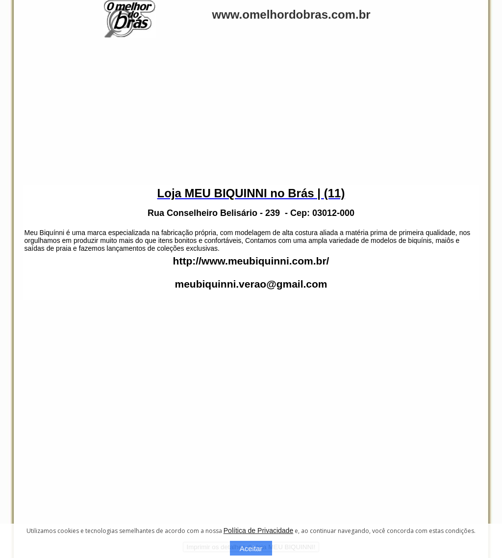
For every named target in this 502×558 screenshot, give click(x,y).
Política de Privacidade (258, 530)
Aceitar (251, 548)
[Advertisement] (251, 111)
